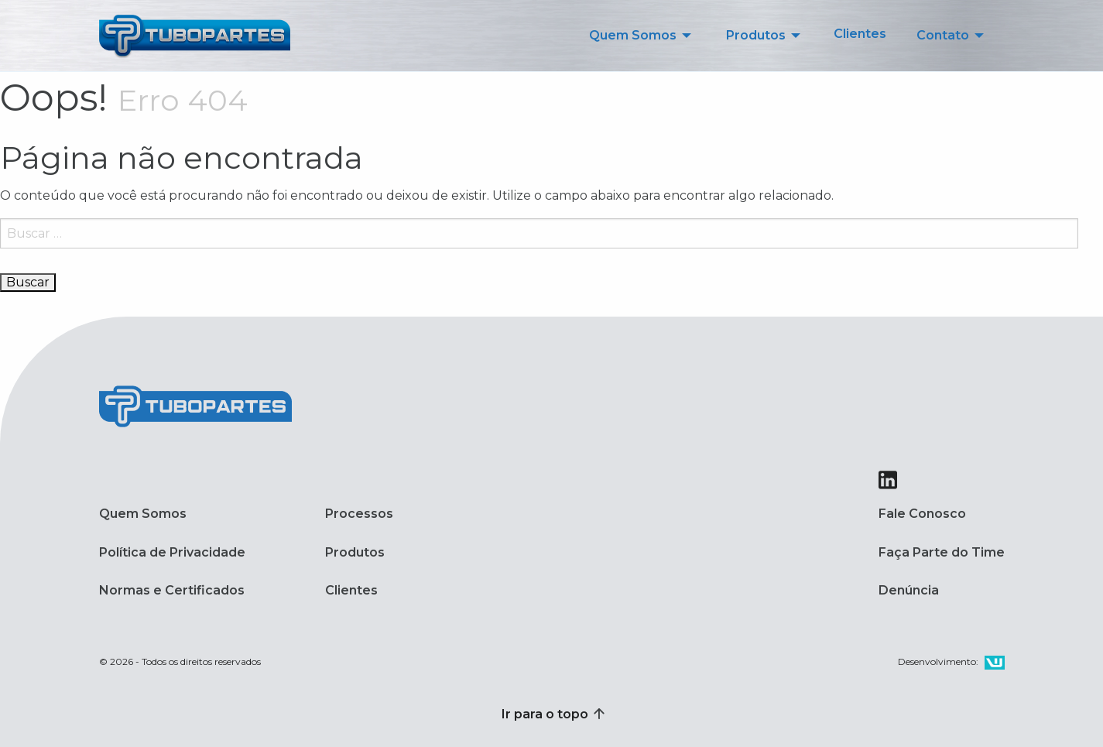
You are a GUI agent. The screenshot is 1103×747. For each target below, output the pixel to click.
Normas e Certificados (172, 590)
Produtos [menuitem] (756, 35)
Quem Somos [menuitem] (633, 35)
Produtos (355, 552)
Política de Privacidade (172, 552)
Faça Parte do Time (942, 552)
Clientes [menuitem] (860, 33)
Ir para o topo (552, 714)
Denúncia (909, 590)
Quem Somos (143, 513)
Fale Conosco (922, 513)
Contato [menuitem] (942, 35)
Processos (359, 513)
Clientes (351, 590)
